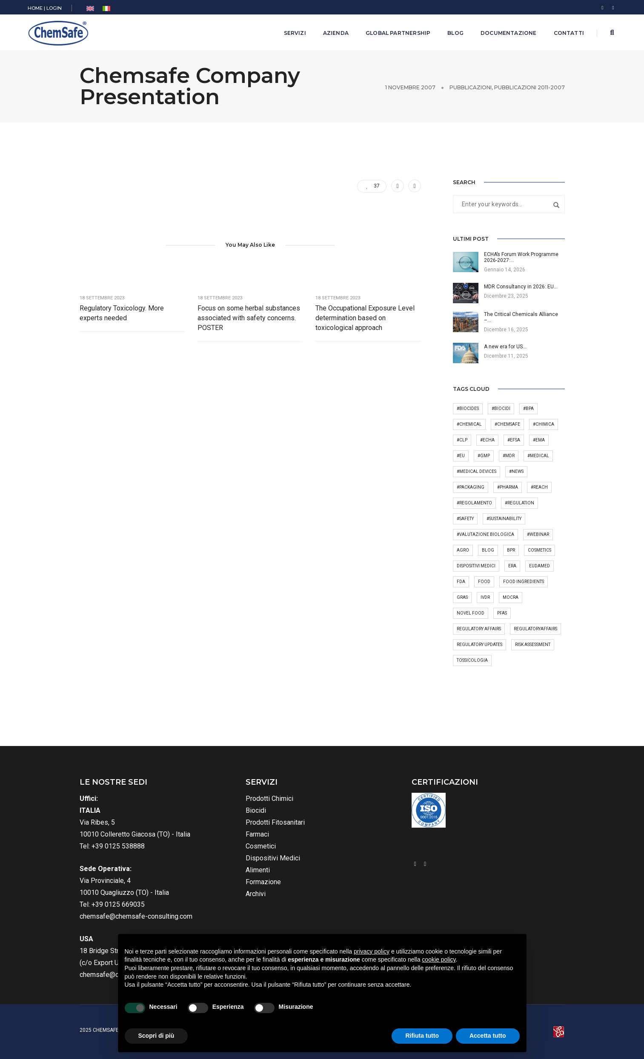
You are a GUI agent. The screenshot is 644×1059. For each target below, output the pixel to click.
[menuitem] (90, 9)
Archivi (256, 894)
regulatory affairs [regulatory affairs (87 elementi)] (479, 628)
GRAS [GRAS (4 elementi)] (462, 597)
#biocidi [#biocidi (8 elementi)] (501, 408)
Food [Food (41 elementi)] (484, 581)
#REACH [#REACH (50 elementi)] (539, 487)
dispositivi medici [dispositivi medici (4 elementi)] (476, 566)
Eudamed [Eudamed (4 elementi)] (539, 566)
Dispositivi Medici (273, 858)
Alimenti (258, 870)
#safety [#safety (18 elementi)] (465, 518)
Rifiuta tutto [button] (422, 1035)
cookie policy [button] (438, 959)
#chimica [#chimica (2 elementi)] (543, 424)
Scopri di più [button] (156, 1035)
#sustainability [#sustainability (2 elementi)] (504, 518)
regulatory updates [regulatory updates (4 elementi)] (479, 644)
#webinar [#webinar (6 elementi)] (538, 534)
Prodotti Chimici (269, 798)
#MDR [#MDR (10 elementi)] (509, 455)
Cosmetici (261, 846)
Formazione (263, 882)
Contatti (569, 33)
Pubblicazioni (470, 87)
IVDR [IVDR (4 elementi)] (485, 597)
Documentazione (509, 33)
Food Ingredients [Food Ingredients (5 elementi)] (523, 581)
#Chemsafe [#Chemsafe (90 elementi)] (507, 424)
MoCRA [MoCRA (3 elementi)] (510, 597)
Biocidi (256, 810)
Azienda (336, 33)
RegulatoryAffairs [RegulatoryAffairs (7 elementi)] (535, 628)
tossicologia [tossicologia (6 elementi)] (472, 660)
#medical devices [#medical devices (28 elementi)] (476, 471)
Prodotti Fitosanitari (275, 822)
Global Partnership (398, 33)
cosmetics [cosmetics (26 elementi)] (539, 550)
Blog (455, 33)
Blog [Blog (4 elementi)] (488, 550)
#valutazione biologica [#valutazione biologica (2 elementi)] (485, 534)
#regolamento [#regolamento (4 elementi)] (474, 503)
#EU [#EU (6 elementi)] (461, 455)
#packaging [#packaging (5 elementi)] (470, 487)
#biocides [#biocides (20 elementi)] (468, 408)
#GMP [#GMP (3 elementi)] (484, 455)
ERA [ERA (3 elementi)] (512, 566)
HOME (35, 8)
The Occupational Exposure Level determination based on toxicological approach (365, 318)
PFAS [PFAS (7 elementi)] (502, 613)
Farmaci (257, 834)
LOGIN (54, 8)
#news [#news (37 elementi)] (516, 471)
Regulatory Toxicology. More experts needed (122, 313)
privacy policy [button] (371, 951)
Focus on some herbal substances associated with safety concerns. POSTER (248, 318)
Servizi (295, 33)
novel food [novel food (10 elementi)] (470, 613)
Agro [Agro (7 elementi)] (463, 550)
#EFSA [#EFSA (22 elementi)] (513, 440)
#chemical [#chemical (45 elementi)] (469, 424)
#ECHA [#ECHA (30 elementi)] (487, 440)
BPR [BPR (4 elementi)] (511, 550)
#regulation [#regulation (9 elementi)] (519, 503)
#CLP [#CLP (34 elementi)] (462, 440)
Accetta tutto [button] (487, 1035)
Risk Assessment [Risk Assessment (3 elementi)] (532, 644)
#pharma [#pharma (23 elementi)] (507, 487)
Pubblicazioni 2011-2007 (529, 87)
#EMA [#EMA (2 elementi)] (539, 440)
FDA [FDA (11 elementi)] (461, 581)
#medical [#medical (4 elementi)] (538, 455)
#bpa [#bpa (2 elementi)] (528, 408)
